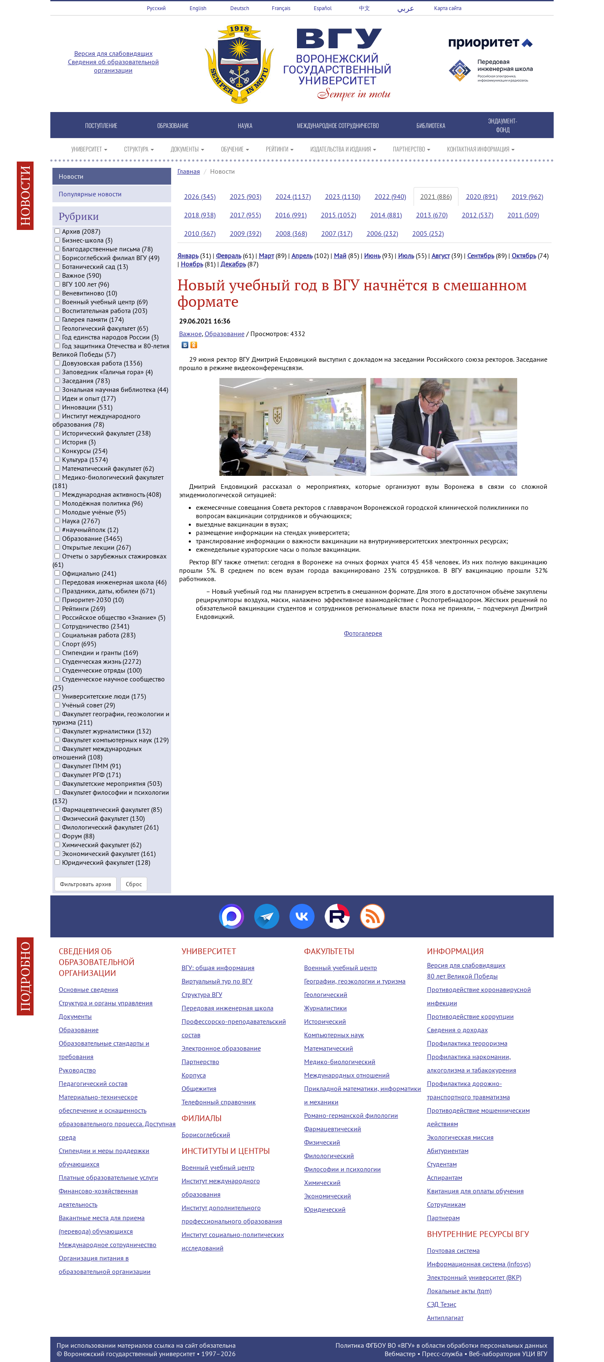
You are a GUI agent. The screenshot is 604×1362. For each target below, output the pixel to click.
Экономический (327, 1196)
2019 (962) (527, 196)
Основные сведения (88, 989)
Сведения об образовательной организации (113, 65)
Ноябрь (192, 264)
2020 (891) (481, 196)
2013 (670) (432, 215)
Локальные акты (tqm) (459, 1290)
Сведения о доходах (457, 1029)
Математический (328, 1048)
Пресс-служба (442, 1353)
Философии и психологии (342, 1169)
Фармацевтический (332, 1129)
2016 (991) (291, 215)
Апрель (302, 255)
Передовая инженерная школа (227, 1008)
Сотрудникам (446, 1204)
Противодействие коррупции (470, 1016)
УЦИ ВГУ (534, 1353)
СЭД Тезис (441, 1304)
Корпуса (194, 1075)
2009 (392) (245, 233)
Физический (322, 1142)
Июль (406, 255)
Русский (156, 8)
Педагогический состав (93, 1083)
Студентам (442, 1164)
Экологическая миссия (460, 1137)
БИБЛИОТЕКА (431, 125)
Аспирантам (444, 1177)
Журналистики (325, 1008)
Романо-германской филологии (351, 1115)
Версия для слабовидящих (113, 53)
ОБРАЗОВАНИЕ (173, 125)
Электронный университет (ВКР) (474, 1277)
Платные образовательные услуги (108, 1177)
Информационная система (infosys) (479, 1264)
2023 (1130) (342, 196)
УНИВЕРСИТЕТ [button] (89, 148)
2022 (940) (390, 196)
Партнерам (443, 1217)
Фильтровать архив (85, 883)
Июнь (372, 255)
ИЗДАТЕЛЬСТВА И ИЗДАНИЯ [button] (343, 148)
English (198, 8)
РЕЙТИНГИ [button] (280, 148)
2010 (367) (200, 233)
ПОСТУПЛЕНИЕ (101, 125)
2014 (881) (386, 215)
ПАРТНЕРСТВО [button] (411, 148)
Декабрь (233, 264)
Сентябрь (480, 255)
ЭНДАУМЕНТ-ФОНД (502, 125)
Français (281, 8)
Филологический (329, 1155)
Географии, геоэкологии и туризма (355, 981)
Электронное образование (221, 1048)
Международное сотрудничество (107, 1244)
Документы (75, 1016)
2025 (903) (245, 196)
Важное (190, 333)
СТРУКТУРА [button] (139, 148)
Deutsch (239, 8)
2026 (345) (200, 196)
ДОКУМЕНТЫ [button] (187, 148)
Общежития (199, 1088)
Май (340, 255)
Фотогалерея (363, 633)
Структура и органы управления (106, 1003)
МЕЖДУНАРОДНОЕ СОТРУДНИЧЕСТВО (338, 125)
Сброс (134, 883)
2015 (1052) (338, 215)
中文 (364, 8)
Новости (71, 176)
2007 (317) (336, 233)
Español (323, 8)
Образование (225, 333)
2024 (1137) (293, 196)
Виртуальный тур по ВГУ (217, 981)
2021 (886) (436, 196)
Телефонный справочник (219, 1102)
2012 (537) (477, 215)
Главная (188, 171)
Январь (187, 255)
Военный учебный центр (218, 1167)
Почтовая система (453, 1250)
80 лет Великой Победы (462, 976)
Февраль (228, 255)
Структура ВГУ (202, 994)
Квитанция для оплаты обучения (475, 1191)
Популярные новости (90, 193)
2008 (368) (291, 233)
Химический (322, 1182)
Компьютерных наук (334, 1035)
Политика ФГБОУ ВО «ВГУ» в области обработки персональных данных (441, 1345)
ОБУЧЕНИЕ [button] (235, 148)
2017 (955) (245, 215)
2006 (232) (382, 233)
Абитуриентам (448, 1150)
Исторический (325, 1021)
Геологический (325, 994)
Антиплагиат (445, 1317)
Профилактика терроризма (467, 1043)
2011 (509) (523, 215)
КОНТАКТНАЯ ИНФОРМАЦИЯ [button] (481, 148)
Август (441, 255)
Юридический (325, 1209)
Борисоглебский (206, 1134)
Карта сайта (447, 8)
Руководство (77, 1070)
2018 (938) (200, 215)
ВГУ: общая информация (218, 967)
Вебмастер (400, 1353)
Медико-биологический (339, 1061)
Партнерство (200, 1061)
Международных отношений (347, 1075)
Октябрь (524, 255)
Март (266, 255)
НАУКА (245, 125)
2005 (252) (428, 233)
